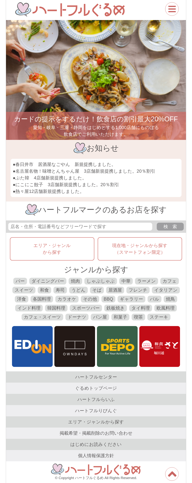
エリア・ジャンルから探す (52, 249)
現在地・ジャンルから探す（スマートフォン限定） (139, 249)
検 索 (170, 226)
